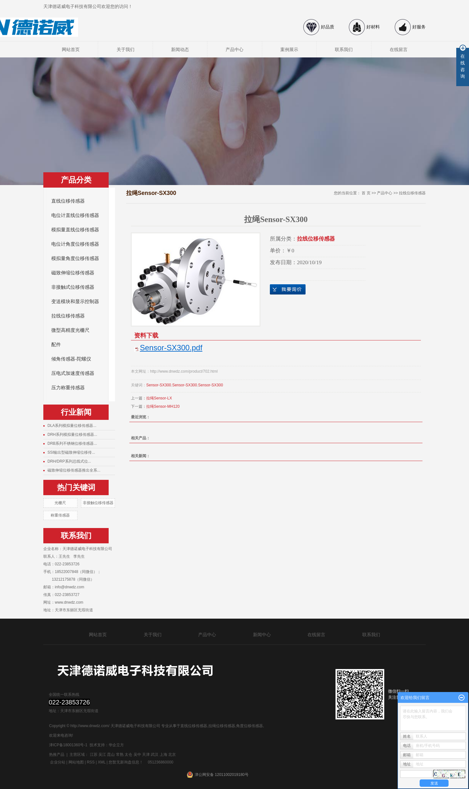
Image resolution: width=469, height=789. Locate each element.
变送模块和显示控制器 (75, 301)
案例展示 (289, 49)
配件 (56, 344)
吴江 (102, 754)
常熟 (120, 754)
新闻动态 (180, 49)
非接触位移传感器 (98, 503)
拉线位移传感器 (68, 315)
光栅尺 (60, 503)
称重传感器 (60, 515)
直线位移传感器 (68, 201)
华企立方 (116, 745)
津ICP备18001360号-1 (68, 745)
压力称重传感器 (68, 387)
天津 (146, 754)
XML (101, 762)
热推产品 (56, 754)
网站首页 (71, 49)
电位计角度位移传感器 (75, 244)
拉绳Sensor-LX (159, 398)
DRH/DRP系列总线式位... (69, 461)
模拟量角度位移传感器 (75, 258)
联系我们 (344, 49)
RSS (91, 762)
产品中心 (234, 49)
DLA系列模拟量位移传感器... (71, 425)
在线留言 (399, 49)
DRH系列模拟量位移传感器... (72, 434)
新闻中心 (262, 634)
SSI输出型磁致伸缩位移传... (71, 452)
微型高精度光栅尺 (70, 330)
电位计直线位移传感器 (75, 215)
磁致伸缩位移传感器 (72, 272)
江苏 (93, 754)
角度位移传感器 (249, 726)
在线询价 (288, 289)
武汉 (154, 754)
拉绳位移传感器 (221, 726)
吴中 (137, 754)
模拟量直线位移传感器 (75, 229)
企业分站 (57, 762)
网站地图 (76, 762)
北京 (172, 754)
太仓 (128, 754)
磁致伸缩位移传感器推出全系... (73, 470)
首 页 (366, 193)
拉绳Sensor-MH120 (163, 406)
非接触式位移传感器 (72, 287)
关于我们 (125, 49)
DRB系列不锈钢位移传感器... (72, 443)
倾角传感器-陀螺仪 (71, 358)
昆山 (111, 754)
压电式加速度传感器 (72, 373)
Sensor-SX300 (158, 385)
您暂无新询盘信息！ (126, 762)
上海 (163, 754)
